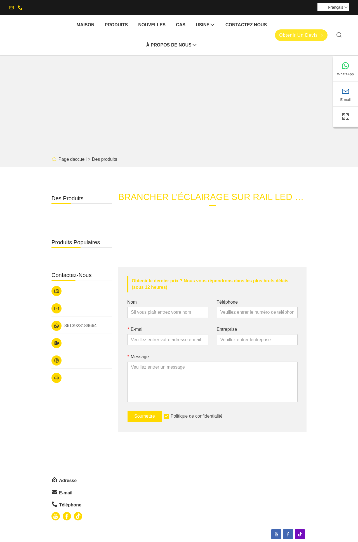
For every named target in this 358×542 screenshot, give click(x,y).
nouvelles (152, 24)
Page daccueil (72, 159)
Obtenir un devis (301, 35)
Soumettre (144, 416)
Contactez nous (246, 24)
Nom (132, 302)
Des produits (104, 159)
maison (85, 24)
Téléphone (227, 302)
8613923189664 (80, 325)
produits (116, 24)
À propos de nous (171, 45)
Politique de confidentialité (197, 416)
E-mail (135, 329)
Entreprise (227, 329)
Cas (180, 24)
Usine (205, 25)
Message (138, 356)
